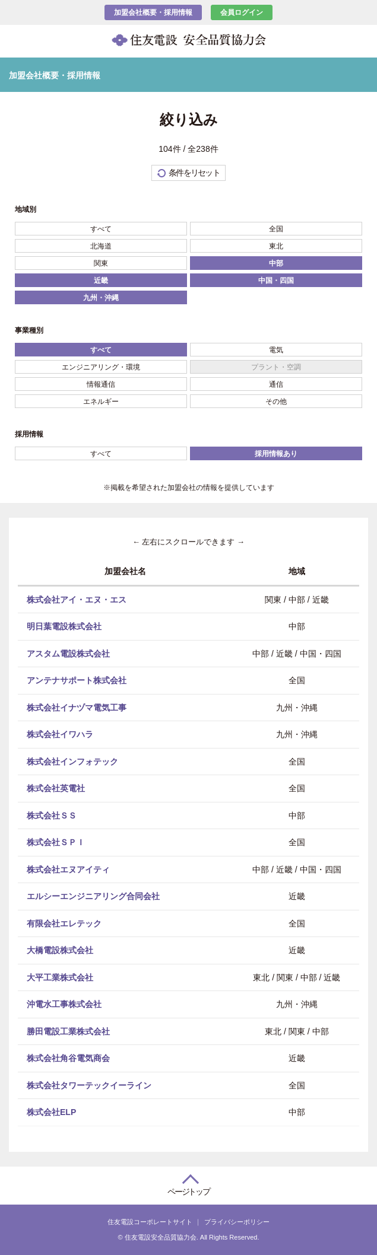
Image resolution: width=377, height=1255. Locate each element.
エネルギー (101, 401)
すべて (101, 229)
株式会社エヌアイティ (68, 869)
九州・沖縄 (101, 298)
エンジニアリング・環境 (101, 367)
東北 (276, 246)
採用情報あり (276, 454)
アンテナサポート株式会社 (76, 680)
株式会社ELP (51, 1112)
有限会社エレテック (64, 923)
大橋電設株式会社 (60, 950)
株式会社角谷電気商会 (68, 1058)
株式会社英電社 (56, 788)
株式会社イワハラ (60, 734)
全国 (276, 229)
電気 (276, 350)
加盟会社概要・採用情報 (153, 12)
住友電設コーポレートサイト (149, 1221)
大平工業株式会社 (60, 977)
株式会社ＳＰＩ (56, 842)
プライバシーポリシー (237, 1221)
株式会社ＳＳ (52, 815)
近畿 (101, 280)
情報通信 (101, 384)
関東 (101, 263)
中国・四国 (276, 280)
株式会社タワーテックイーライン (89, 1085)
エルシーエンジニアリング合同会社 (93, 896)
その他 (276, 401)
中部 (276, 263)
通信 (276, 384)
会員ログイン (241, 12)
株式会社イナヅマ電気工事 (76, 707)
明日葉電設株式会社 (64, 626)
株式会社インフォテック (72, 761)
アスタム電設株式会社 (68, 653)
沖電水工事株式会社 (64, 1004)
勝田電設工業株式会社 (68, 1031)
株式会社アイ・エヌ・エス (76, 599)
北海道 (101, 246)
